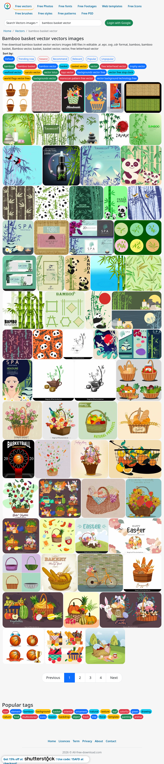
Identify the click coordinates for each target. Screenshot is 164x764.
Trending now (26, 59)
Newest (43, 59)
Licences (64, 741)
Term (76, 741)
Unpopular (107, 59)
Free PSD (87, 13)
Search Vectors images (21, 23)
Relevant (77, 59)
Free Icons (135, 6)
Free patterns (67, 13)
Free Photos (45, 6)
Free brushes (24, 13)
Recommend (60, 59)
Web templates (112, 6)
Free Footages (87, 6)
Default (9, 59)
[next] (114, 678)
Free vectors (23, 6)
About (99, 741)
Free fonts (65, 6)
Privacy (87, 741)
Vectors (20, 31)
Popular (91, 59)
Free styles (45, 13)
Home (7, 31)
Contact (111, 741)
